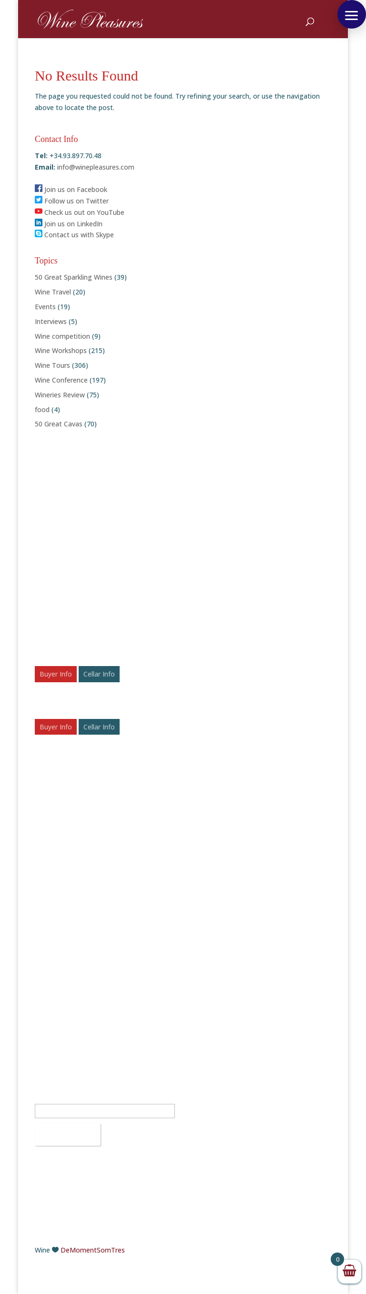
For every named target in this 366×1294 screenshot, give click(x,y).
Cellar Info (99, 673)
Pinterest (209, 1010)
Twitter (207, 976)
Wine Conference (61, 379)
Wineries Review (60, 394)
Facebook (210, 965)
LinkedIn (208, 999)
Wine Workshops (61, 350)
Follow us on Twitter (72, 200)
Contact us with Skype (74, 234)
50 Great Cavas (58, 423)
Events (45, 306)
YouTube (209, 1022)
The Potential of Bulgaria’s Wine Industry (99, 897)
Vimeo (205, 1033)
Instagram (211, 988)
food (42, 409)
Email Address (59, 1098)
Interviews (51, 321)
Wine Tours (52, 365)
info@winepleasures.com (94, 167)
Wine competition (62, 336)
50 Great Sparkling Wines (73, 277)
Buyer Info (56, 673)
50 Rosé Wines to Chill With (77, 883)
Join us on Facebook (71, 189)
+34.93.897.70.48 (76, 965)
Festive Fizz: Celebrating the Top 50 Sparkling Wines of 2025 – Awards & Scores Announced (102, 831)
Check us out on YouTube (79, 212)
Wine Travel (53, 291)
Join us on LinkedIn (68, 223)
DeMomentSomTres (93, 1249)
